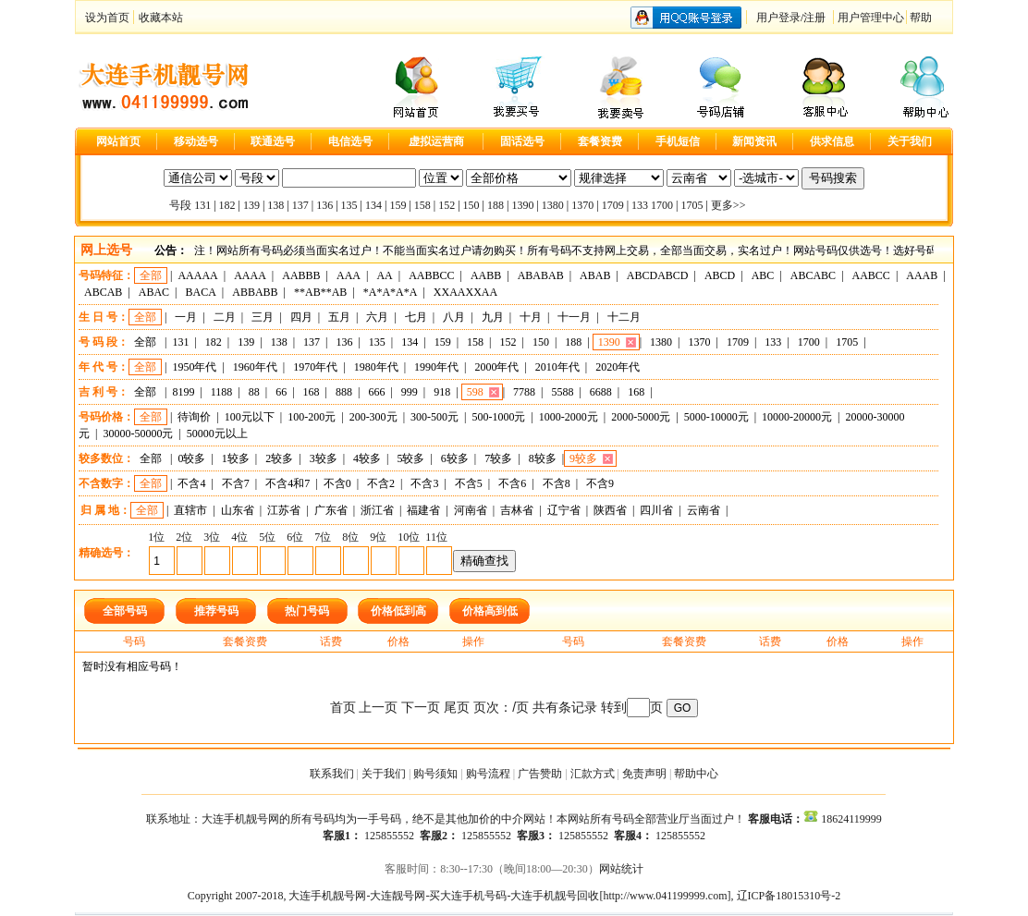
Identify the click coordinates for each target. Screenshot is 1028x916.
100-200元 (312, 416)
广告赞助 (540, 773)
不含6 (512, 483)
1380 (553, 205)
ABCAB (103, 292)
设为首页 (107, 17)
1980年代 (376, 366)
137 (300, 205)
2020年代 (617, 366)
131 (202, 205)
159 (397, 205)
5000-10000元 (716, 416)
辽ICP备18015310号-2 (789, 895)
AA (384, 275)
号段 (180, 205)
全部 (151, 275)
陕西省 (610, 510)
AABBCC (431, 275)
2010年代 (557, 366)
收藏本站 (161, 17)
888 (344, 391)
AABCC (871, 275)
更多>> (728, 205)
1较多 (236, 458)
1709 (613, 205)
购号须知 (435, 773)
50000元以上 (217, 433)
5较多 (410, 458)
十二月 (624, 317)
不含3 (424, 483)
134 (373, 205)
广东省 (331, 510)
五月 (339, 317)
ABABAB (541, 275)
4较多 (367, 458)
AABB (486, 275)
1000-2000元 (568, 416)
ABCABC (813, 275)
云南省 (703, 510)
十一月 (574, 317)
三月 (262, 317)
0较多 (191, 458)
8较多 (543, 458)
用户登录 (778, 17)
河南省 (470, 510)
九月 (493, 317)
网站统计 (621, 868)
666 (376, 391)
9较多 (583, 458)
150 (471, 205)
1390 (522, 205)
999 (409, 391)
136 (324, 205)
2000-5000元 (640, 416)
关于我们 (383, 773)
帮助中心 (696, 773)
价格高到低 (490, 611)
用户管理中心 (871, 17)
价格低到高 (398, 611)
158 (422, 205)
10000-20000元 (797, 416)
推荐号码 (216, 611)
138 (275, 205)
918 (442, 391)
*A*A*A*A (390, 292)
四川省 (656, 510)
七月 (416, 317)
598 (475, 391)
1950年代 (194, 366)
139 (251, 205)
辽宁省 (564, 510)
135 (349, 205)
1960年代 (255, 366)
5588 (562, 391)
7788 (524, 391)
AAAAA (197, 275)
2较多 (279, 458)
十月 (531, 317)
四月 (301, 317)
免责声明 (644, 773)
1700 (662, 205)
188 (495, 205)
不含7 (236, 483)
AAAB (921, 275)
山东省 (237, 510)
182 (227, 205)
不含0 (337, 483)
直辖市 (190, 510)
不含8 (556, 483)
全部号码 (125, 611)
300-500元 (434, 416)
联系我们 (332, 773)
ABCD (719, 275)
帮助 (921, 17)
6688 (601, 391)
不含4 (191, 483)
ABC (763, 275)
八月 (454, 317)
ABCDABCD (658, 275)
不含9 (600, 483)
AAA (349, 275)
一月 (186, 317)
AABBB (301, 275)
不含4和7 (287, 483)
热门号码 (307, 611)
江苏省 (283, 510)
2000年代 (496, 366)
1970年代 (315, 366)
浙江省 (377, 510)
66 (281, 391)
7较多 (498, 458)
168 (311, 391)
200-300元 (373, 416)
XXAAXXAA (465, 292)
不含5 (469, 483)
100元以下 (250, 416)
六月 (377, 317)
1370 (582, 205)
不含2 (381, 483)
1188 (222, 391)
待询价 (194, 416)
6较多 (455, 458)
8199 (183, 391)
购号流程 (488, 773)
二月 (225, 317)
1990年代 (436, 366)
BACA (201, 292)
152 (446, 205)
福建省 (423, 510)
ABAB (595, 275)
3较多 (323, 458)
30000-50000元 (138, 433)
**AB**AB (320, 292)
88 (254, 391)
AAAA (250, 275)
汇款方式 (592, 773)
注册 (814, 17)
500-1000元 (498, 416)
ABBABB (254, 292)
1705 (691, 205)
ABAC (154, 292)
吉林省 (516, 510)
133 (639, 205)
